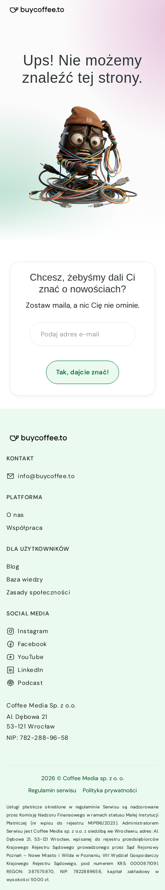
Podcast (30, 683)
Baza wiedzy (24, 579)
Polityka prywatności (110, 790)
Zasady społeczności (38, 592)
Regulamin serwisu (52, 790)
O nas (15, 515)
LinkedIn (31, 670)
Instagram (33, 631)
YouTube (31, 657)
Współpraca (24, 528)
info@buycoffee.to (46, 476)
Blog (12, 567)
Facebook (32, 644)
